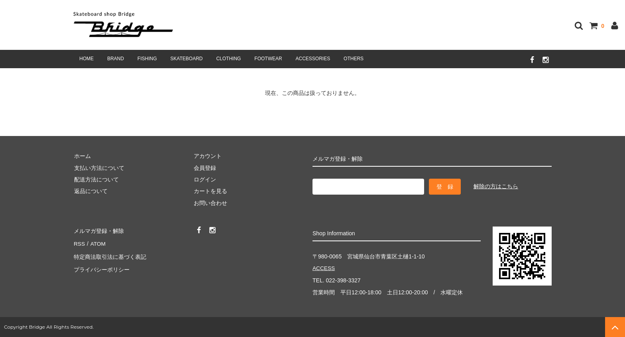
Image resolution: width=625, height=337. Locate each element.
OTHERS (354, 58)
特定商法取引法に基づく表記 (109, 254)
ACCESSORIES (313, 58)
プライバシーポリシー (101, 265)
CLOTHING (228, 58)
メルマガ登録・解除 (98, 230)
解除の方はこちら (496, 186)
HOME (86, 58)
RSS (79, 242)
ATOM (97, 242)
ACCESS (324, 268)
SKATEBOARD (186, 58)
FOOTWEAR (268, 58)
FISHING (147, 58)
